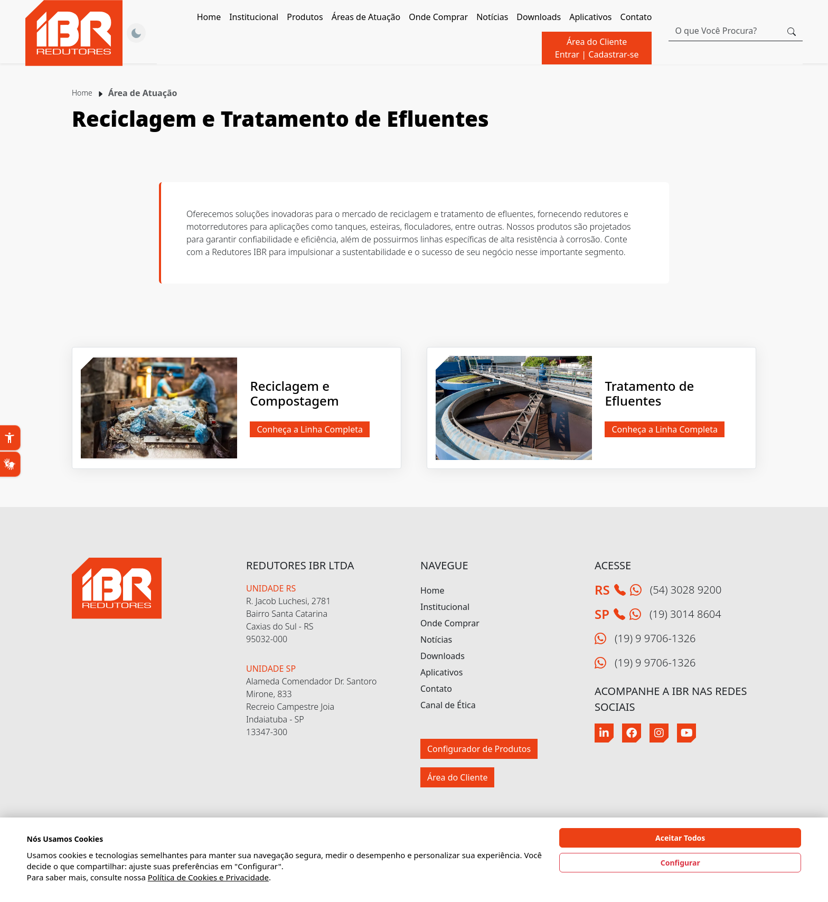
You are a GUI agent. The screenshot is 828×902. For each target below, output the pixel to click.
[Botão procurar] (791, 31)
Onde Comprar (438, 17)
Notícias (492, 17)
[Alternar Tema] (136, 33)
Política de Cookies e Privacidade (208, 877)
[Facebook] (631, 733)
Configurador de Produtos (479, 749)
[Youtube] (686, 733)
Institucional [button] (253, 17)
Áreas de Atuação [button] (366, 17)
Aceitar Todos (680, 838)
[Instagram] (659, 733)
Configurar (680, 863)
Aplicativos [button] (590, 17)
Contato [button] (636, 17)
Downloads (442, 656)
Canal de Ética (448, 705)
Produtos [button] (305, 17)
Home (209, 17)
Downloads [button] (538, 17)
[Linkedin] (604, 733)
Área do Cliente (597, 48)
